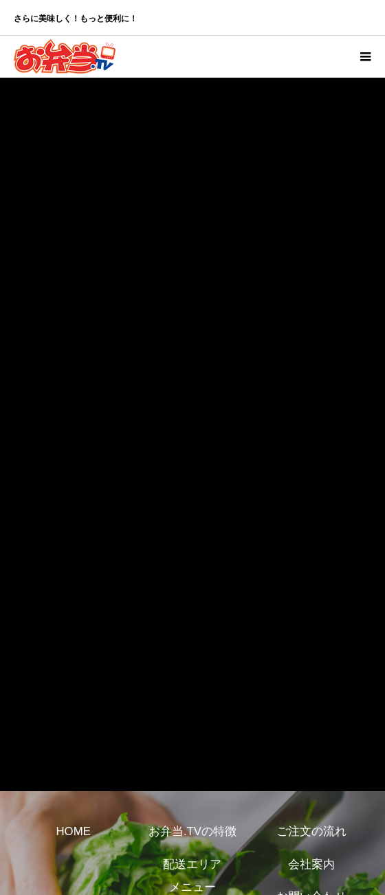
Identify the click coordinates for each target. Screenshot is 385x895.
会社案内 (311, 864)
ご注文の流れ (311, 831)
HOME (73, 831)
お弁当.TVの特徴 (192, 831)
